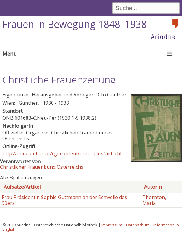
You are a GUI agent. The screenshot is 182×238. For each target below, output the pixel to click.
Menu (9, 53)
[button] (156, 160)
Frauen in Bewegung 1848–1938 (74, 24)
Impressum (111, 225)
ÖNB (7, 118)
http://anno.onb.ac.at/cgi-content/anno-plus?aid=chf (62, 153)
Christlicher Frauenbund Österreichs (41, 167)
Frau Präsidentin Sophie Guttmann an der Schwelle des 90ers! (64, 200)
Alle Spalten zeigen (21, 177)
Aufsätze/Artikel (22, 187)
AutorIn (153, 187)
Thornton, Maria (154, 200)
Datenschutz (137, 225)
